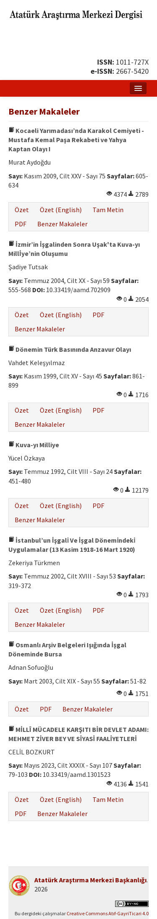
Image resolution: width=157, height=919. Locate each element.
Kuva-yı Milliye (33, 445)
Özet (22, 209)
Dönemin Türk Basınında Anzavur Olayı (69, 349)
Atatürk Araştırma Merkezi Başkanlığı (90, 880)
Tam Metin (108, 209)
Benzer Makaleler (62, 224)
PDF (20, 224)
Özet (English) (61, 209)
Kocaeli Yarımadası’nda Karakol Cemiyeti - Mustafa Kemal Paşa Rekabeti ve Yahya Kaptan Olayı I (76, 139)
